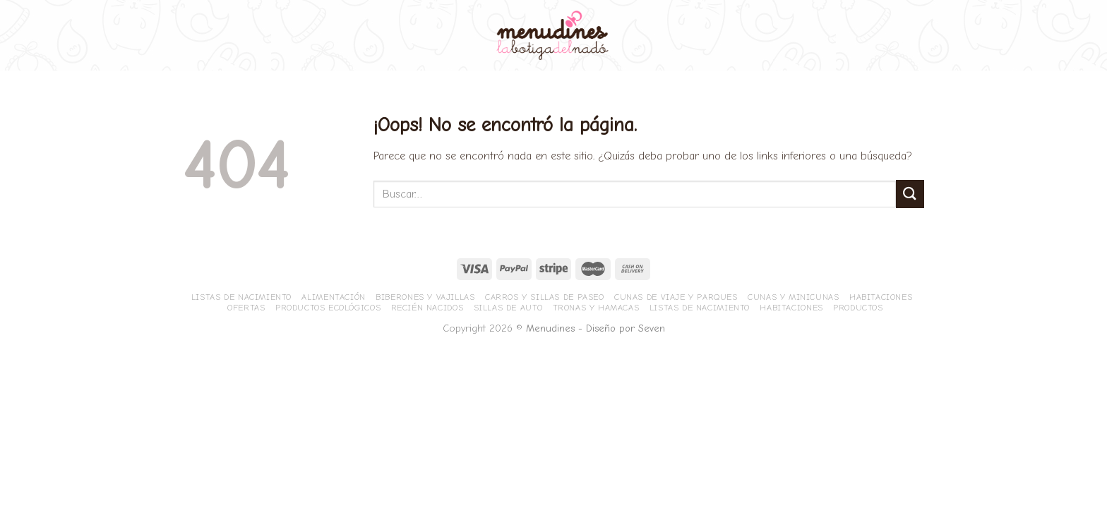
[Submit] (910, 193)
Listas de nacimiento (241, 297)
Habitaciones (880, 297)
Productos (858, 308)
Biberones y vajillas (425, 297)
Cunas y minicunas (793, 297)
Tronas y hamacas (596, 308)
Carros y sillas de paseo (544, 297)
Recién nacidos (427, 308)
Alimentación (333, 297)
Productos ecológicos (328, 308)
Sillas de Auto (508, 308)
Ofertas (246, 308)
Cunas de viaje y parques (676, 297)
